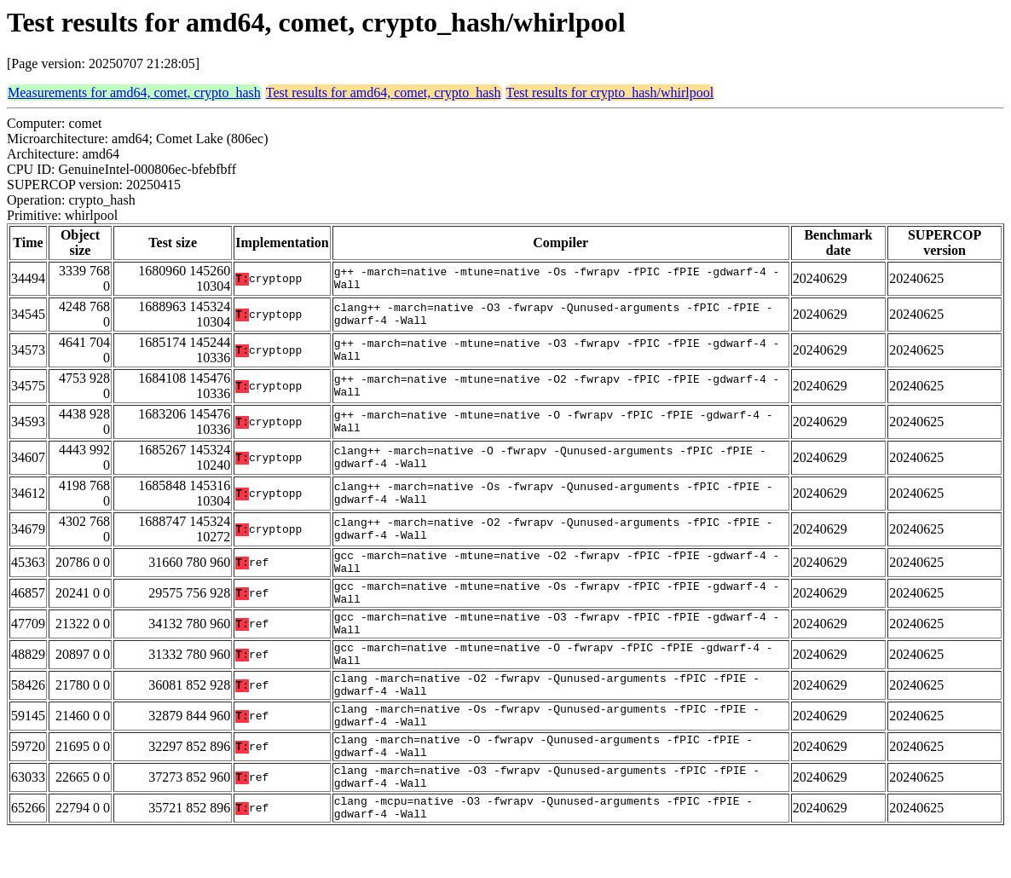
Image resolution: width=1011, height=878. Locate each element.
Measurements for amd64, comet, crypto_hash (134, 92)
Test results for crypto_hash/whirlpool (610, 92)
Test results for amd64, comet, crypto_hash (383, 92)
